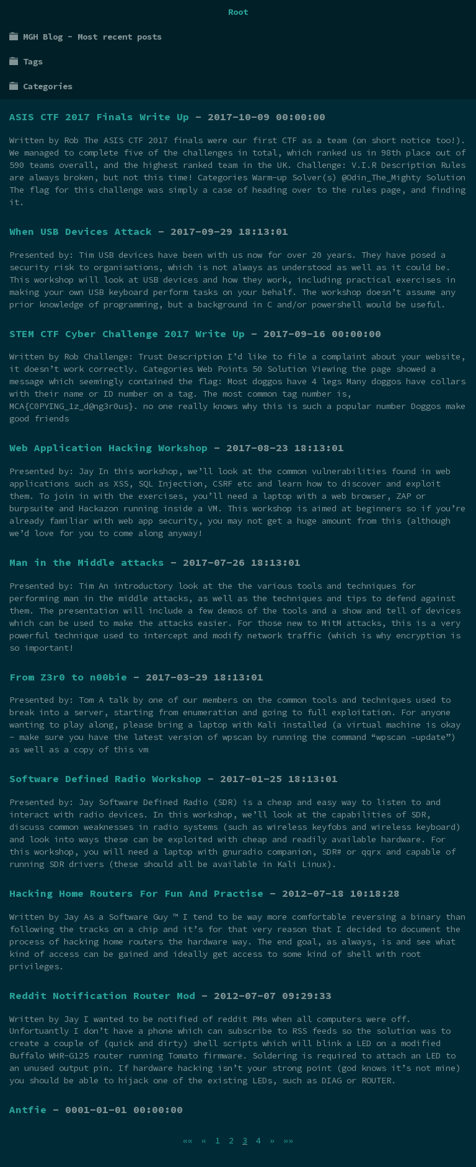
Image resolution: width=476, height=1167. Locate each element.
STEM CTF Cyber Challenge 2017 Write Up (127, 333)
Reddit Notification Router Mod (102, 995)
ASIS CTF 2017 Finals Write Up (99, 116)
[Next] (272, 1140)
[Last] (288, 1140)
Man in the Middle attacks (86, 562)
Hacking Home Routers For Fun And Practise (136, 893)
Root (238, 11)
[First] (188, 1140)
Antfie (27, 1109)
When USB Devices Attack (80, 231)
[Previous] (203, 1140)
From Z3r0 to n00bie (68, 677)
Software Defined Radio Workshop (105, 778)
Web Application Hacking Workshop (108, 447)
